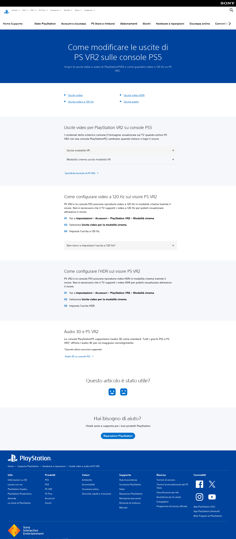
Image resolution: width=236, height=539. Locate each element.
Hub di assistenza (128, 476)
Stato (122, 485)
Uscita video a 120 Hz (81, 98)
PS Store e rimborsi (103, 20)
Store (77, 10)
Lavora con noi (15, 481)
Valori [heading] (86, 471)
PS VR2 (48, 485)
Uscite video (75, 91)
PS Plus (42, 10)
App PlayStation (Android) (207, 507)
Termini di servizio (166, 476)
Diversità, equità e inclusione (96, 490)
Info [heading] (10, 471)
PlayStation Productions (20, 490)
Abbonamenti (128, 20)
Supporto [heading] (125, 471)
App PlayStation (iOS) (204, 503)
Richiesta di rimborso (129, 499)
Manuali (123, 504)
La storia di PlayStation (19, 499)
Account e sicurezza (73, 20)
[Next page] (229, 20)
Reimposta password (130, 494)
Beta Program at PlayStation (208, 512)
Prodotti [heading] (50, 471)
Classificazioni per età (168, 488)
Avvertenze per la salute (169, 493)
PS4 (32, 10)
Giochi (14, 10)
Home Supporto (13, 20)
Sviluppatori (163, 498)
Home (11, 462)
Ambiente (87, 476)
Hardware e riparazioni (170, 20)
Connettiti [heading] (200, 471)
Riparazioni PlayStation (131, 490)
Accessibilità (88, 481)
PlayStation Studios (17, 485)
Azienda (12, 494)
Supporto (88, 10)
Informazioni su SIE (17, 476)
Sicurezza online (200, 20)
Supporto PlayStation (28, 462)
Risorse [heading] (161, 471)
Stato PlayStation (45, 20)
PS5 (23, 10)
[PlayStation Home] (6, 10)
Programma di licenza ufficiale (172, 502)
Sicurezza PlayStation (130, 481)
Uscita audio (131, 98)
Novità (67, 10)
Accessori (54, 10)
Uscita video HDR (134, 91)
